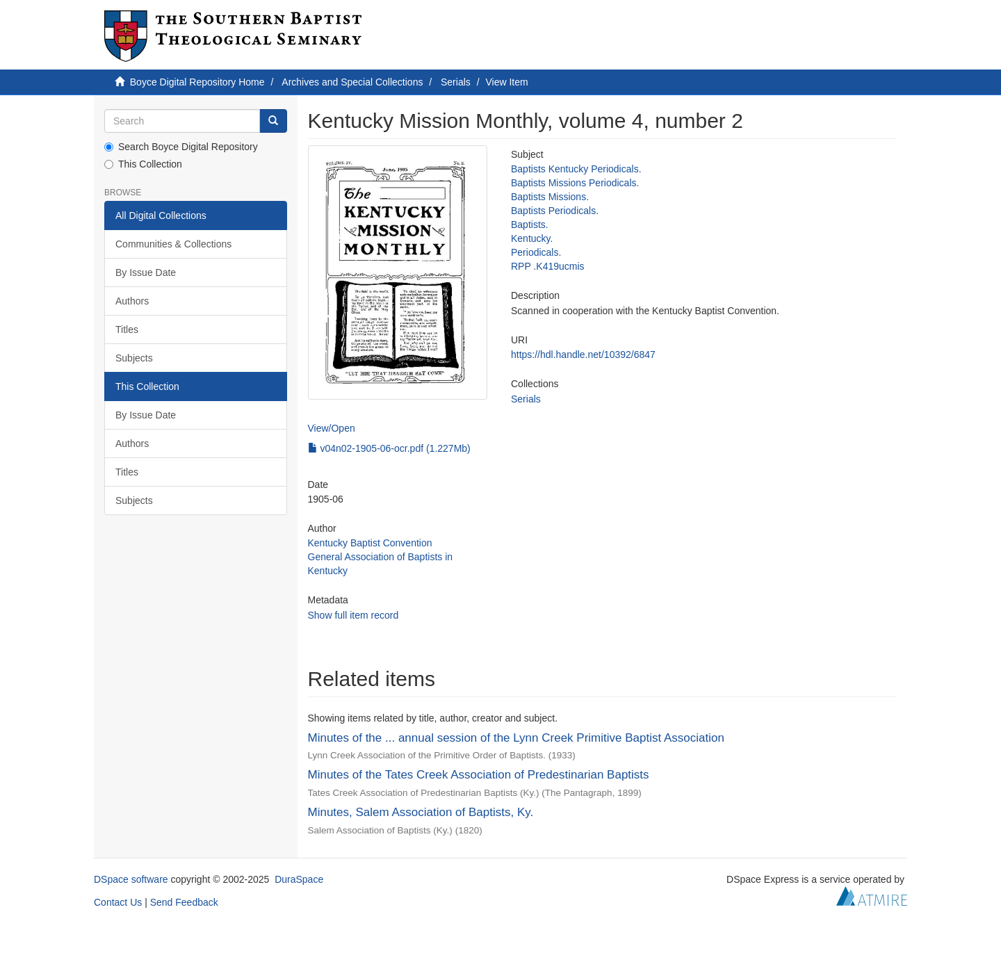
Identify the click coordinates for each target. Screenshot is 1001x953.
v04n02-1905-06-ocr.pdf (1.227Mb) (389, 448)
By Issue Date (145, 272)
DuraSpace (299, 879)
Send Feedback (184, 902)
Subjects (134, 358)
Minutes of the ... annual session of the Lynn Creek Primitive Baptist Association (516, 737)
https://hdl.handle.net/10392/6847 (583, 354)
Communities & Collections (173, 244)
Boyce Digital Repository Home (197, 82)
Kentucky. (532, 238)
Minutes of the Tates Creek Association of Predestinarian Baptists (478, 774)
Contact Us (118, 902)
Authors (132, 301)
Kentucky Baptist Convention (370, 542)
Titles (126, 329)
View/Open (331, 428)
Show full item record (353, 615)
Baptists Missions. (550, 196)
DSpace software (131, 879)
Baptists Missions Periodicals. (575, 182)
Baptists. (529, 224)
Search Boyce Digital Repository (181, 146)
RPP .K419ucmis (548, 266)
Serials (456, 82)
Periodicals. (536, 252)
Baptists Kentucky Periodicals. (576, 168)
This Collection (143, 164)
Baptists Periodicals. (555, 210)
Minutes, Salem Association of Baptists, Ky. (421, 812)
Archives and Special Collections (352, 82)
